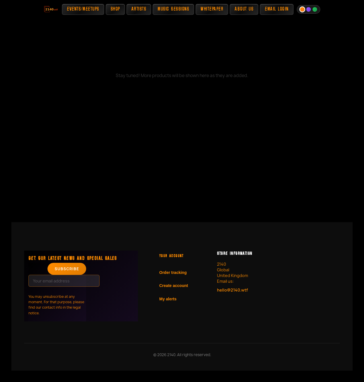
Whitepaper (211, 9)
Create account (173, 285)
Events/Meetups (83, 9)
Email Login (277, 9)
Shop (115, 9)
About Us (244, 9)
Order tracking (173, 272)
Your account (171, 256)
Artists (138, 9)
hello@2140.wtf (232, 290)
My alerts (168, 299)
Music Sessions (173, 9)
